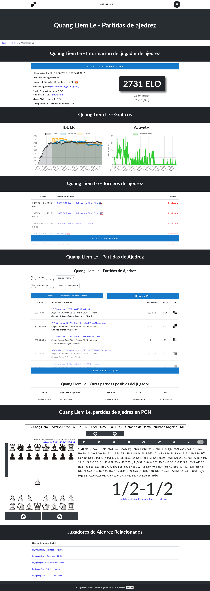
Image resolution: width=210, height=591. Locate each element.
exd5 (189, 449)
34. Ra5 (190, 462)
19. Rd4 (88, 457)
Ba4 (193, 453)
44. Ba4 (93, 471)
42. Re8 (189, 466)
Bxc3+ (82, 453)
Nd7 (119, 453)
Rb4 (176, 471)
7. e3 (156, 449)
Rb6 (91, 462)
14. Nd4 (142, 453)
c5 (175, 449)
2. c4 (93, 449)
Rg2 (128, 475)
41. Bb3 (173, 466)
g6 (112, 457)
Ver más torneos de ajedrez (105, 238)
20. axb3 (105, 457)
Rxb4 (87, 466)
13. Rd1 (127, 453)
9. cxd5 (181, 449)
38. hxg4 (125, 466)
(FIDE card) (57, 94)
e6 (97, 449)
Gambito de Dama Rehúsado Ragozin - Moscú (142, 498)
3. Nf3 (103, 449)
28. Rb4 (99, 462)
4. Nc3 (115, 449)
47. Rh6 (140, 471)
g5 (137, 462)
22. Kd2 (136, 457)
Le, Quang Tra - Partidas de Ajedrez (47, 569)
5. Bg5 (129, 449)
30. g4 (131, 462)
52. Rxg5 (89, 475)
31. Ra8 (144, 462)
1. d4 (81, 449)
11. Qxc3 (91, 453)
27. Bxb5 (83, 462)
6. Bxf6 (141, 449)
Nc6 (86, 471)
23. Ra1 (153, 457)
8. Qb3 (169, 449)
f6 (133, 471)
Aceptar (130, 588)
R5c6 (175, 457)
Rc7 (80, 457)
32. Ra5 (159, 462)
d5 (109, 449)
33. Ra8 (174, 462)
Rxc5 (128, 457)
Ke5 (147, 471)
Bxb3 (97, 457)
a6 (160, 457)
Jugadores (14, 43)
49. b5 (170, 471)
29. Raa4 (115, 462)
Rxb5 (98, 475)
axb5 (204, 457)
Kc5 (151, 462)
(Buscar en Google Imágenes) (64, 86)
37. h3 (108, 466)
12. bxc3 (111, 453)
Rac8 (145, 457)
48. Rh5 (155, 471)
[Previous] (23, 516)
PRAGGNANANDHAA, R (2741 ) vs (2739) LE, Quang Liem (78, 323)
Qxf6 (149, 449)
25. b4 (183, 457)
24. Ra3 (167, 457)
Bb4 (122, 449)
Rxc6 (119, 471)
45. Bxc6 (110, 471)
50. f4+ (184, 471)
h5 (102, 466)
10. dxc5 (198, 449)
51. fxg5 (199, 471)
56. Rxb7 (153, 475)
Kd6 (107, 462)
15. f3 (156, 453)
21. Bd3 (119, 457)
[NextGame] (114, 433)
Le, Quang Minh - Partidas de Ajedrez (48, 563)
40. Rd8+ (157, 466)
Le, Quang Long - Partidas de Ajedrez (47, 550)
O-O (161, 449)
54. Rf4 (121, 475)
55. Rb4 (136, 475)
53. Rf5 (106, 475)
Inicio (4, 43)
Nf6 (87, 449)
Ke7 (189, 457)
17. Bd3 (186, 453)
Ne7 (148, 466)
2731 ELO (142, 83)
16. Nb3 (171, 453)
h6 (135, 449)
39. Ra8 (141, 466)
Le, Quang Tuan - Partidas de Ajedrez (47, 575)
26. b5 (196, 457)
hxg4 (116, 466)
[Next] (60, 516)
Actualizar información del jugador (105, 66)
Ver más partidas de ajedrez (105, 370)
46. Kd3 (127, 471)
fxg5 (80, 475)
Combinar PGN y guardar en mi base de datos (67, 295)
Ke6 (165, 466)
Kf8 (179, 453)
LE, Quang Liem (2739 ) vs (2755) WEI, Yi (70, 309)
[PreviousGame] (95, 433)
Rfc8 (163, 453)
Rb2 (114, 475)
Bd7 (150, 453)
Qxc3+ (102, 453)
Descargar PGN (143, 295)
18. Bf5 (201, 453)
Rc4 (163, 471)
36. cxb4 (96, 466)
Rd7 (181, 466)
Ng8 (133, 466)
